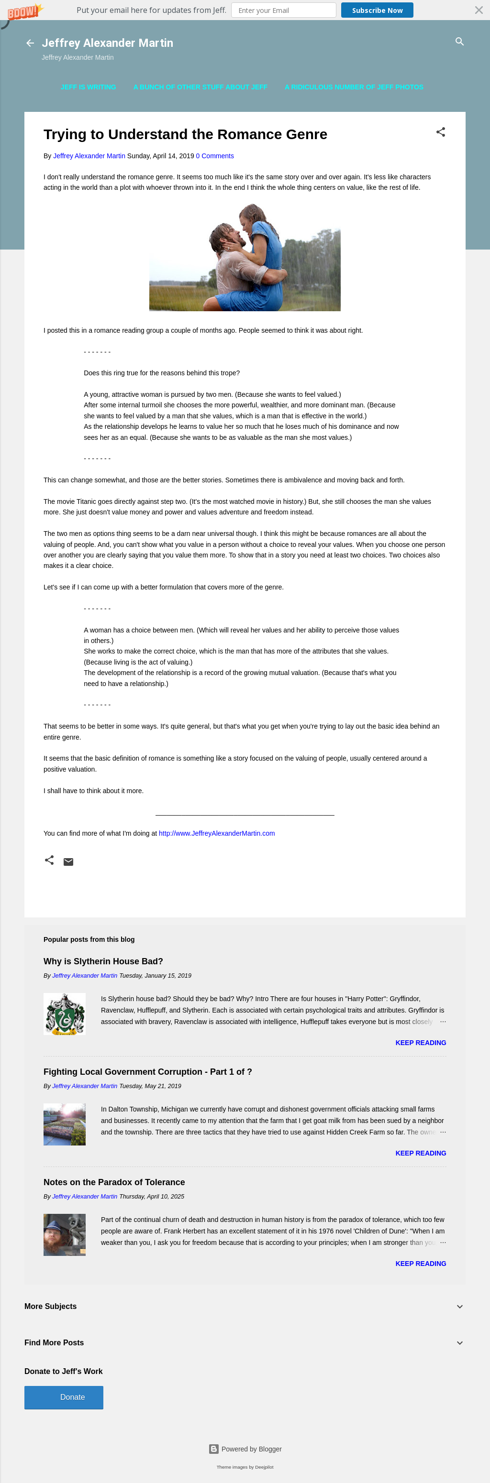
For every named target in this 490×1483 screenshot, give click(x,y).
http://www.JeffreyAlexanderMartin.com (217, 833)
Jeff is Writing (88, 87)
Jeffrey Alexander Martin (107, 43)
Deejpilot (264, 1467)
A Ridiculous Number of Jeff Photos (354, 87)
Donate (72, 1397)
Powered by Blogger (245, 1449)
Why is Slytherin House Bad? (103, 961)
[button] (245, 10)
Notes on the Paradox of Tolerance (114, 1182)
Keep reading (421, 1043)
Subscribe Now (377, 10)
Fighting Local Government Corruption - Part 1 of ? (148, 1072)
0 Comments (215, 156)
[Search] (460, 42)
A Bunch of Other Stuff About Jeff (201, 87)
